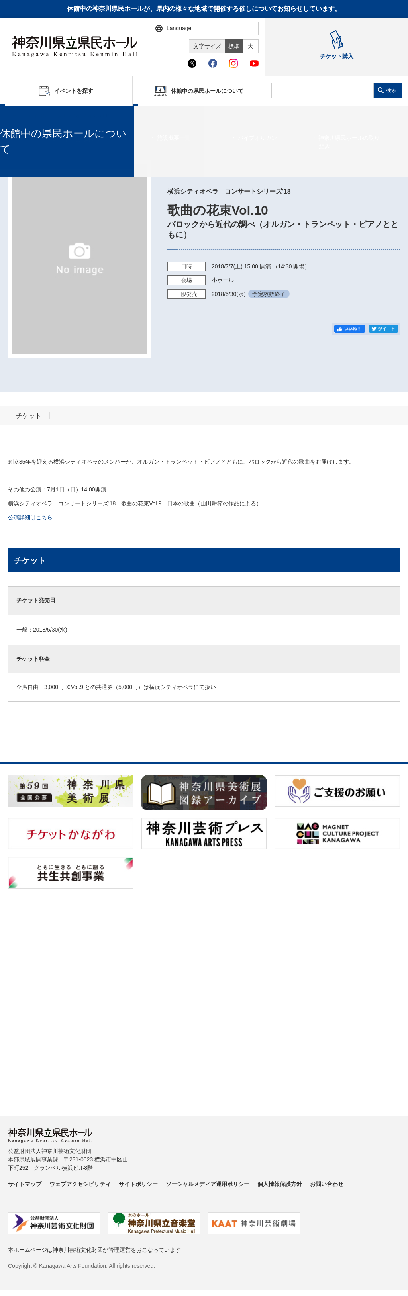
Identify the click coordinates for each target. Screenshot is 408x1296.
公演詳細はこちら (30, 517)
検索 (391, 90)
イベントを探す (50, 116)
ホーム (19, 116)
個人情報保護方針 (279, 1184)
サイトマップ (24, 1184)
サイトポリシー (138, 1184)
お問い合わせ (326, 1184)
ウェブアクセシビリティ (80, 1184)
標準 (233, 46)
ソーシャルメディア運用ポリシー (207, 1184)
